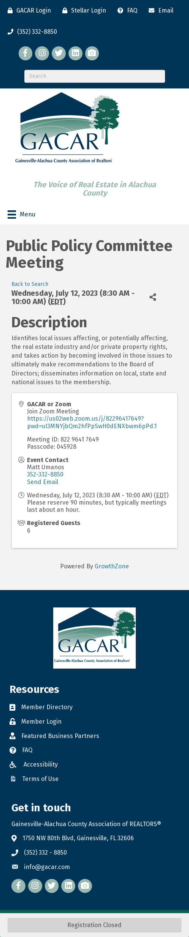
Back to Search (29, 284)
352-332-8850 (45, 474)
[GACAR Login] (27, 10)
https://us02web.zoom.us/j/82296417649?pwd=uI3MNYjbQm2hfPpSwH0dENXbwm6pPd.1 (92, 422)
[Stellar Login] (82, 10)
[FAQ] (125, 10)
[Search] (94, 76)
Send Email (42, 482)
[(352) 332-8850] (30, 32)
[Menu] (21, 214)
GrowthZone (112, 566)
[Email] (159, 10)
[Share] (153, 297)
